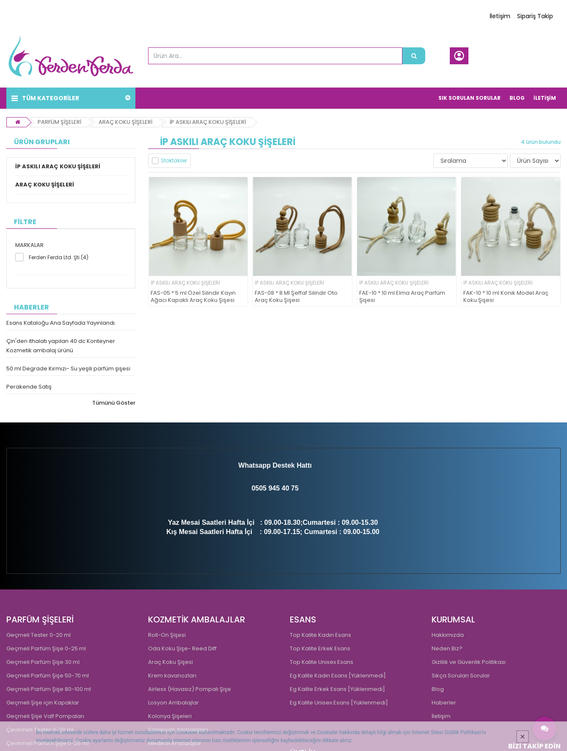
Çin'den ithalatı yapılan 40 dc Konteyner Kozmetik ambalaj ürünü (60, 345)
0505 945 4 (268, 488)
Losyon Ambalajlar (173, 703)
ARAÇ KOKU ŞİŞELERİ (125, 122)
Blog (438, 689)
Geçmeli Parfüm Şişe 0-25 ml (46, 648)
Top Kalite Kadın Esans (320, 635)
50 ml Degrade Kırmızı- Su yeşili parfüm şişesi (68, 369)
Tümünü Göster (113, 403)
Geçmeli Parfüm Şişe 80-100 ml (48, 689)
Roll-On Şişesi (167, 635)
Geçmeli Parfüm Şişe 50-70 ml (47, 676)
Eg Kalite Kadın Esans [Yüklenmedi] (338, 676)
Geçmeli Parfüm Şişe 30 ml (43, 662)
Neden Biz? (447, 648)
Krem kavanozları (172, 676)
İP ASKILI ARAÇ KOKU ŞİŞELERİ (208, 122)
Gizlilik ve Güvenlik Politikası (469, 662)
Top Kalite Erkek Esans (320, 648)
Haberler (444, 703)
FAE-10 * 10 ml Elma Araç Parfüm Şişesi (402, 297)
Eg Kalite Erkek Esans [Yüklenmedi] (337, 689)
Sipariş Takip (535, 16)
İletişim (500, 16)
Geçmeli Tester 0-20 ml (38, 635)
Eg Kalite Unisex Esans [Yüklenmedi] (339, 703)
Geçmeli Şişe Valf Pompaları (45, 716)
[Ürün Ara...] (413, 55)
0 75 (291, 488)
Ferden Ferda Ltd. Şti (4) (58, 257)
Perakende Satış (29, 387)
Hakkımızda (448, 635)
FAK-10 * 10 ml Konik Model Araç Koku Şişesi (505, 297)
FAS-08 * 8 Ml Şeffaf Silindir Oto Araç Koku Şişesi (296, 297)
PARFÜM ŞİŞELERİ (59, 122)
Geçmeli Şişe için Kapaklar (42, 703)
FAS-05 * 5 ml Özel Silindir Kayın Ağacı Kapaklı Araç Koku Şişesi (193, 297)
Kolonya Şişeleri (170, 716)
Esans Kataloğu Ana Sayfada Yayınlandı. (61, 323)
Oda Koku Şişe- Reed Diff (182, 648)
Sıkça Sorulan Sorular (461, 676)
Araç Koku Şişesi (170, 662)
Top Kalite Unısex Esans (321, 662)
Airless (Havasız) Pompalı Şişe (189, 689)
